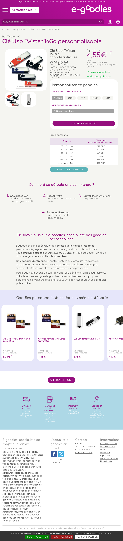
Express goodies (108, 443)
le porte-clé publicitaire (23, 482)
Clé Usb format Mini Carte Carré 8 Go (50, 340)
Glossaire (105, 452)
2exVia (84, 528)
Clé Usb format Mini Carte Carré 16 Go (15, 340)
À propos (105, 455)
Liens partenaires (109, 458)
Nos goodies (19, 29)
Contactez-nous (22, 10)
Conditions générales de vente (34, 528)
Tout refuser (62, 537)
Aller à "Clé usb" (61, 380)
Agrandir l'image (26, 87)
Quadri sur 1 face (65, 111)
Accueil (5, 29)
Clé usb (32, 29)
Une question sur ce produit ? (69, 169)
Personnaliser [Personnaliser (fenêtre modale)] (87, 537)
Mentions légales (59, 528)
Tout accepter (37, 537)
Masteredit (98, 528)
